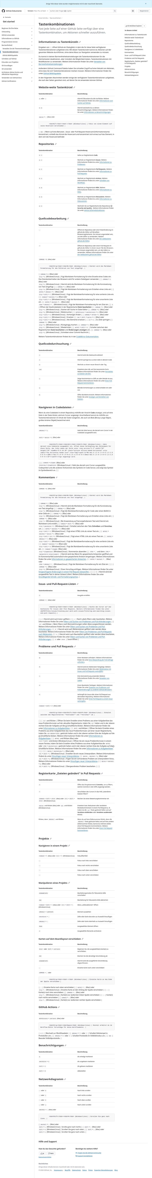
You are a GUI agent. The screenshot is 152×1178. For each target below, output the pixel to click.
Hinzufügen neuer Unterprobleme (65, 756)
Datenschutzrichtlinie (45, 1157)
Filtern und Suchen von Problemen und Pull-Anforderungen (87, 621)
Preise (90, 1170)
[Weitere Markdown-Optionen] (144, 26)
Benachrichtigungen (52, 1045)
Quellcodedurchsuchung (55, 343)
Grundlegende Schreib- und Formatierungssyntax (58, 577)
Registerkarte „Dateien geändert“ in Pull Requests (71, 773)
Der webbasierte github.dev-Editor (89, 255)
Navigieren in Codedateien (56, 407)
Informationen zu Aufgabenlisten (56, 728)
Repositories (48, 144)
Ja (42, 1153)
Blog (116, 1170)
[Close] (146, 3)
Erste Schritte (43, 18)
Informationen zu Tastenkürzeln (60, 42)
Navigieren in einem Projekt (54, 845)
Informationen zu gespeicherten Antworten (69, 559)
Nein (51, 1153)
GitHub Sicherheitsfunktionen (94, 210)
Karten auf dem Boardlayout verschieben (61, 938)
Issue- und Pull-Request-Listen (58, 584)
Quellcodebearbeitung (54, 218)
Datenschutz (76, 1170)
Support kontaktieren (84, 1156)
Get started (9, 21)
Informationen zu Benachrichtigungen (97, 112)
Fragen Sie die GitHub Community (88, 1153)
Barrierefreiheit (55, 18)
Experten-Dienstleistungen (103, 1170)
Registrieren (144, 11)
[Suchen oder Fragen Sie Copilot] (83, 11)
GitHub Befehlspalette (52, 73)
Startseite (7, 17)
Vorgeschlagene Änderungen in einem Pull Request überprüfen (64, 572)
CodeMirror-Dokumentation (87, 336)
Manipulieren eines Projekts (54, 882)
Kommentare (48, 477)
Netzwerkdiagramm (52, 1079)
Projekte (45, 838)
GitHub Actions (49, 1007)
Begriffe (67, 1170)
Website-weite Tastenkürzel (57, 87)
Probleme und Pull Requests (57, 646)
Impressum (58, 1170)
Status (84, 1170)
